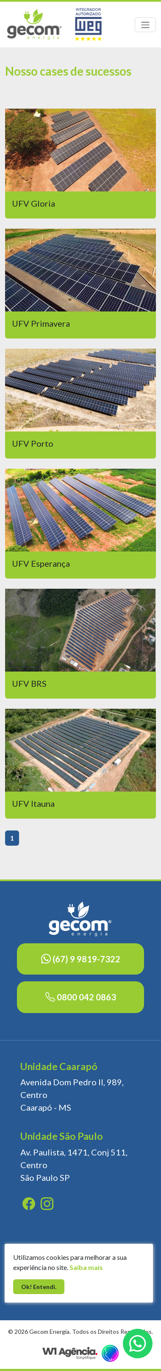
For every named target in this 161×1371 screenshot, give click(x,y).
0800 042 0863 (80, 996)
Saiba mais (86, 1267)
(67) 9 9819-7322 (80, 958)
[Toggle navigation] (145, 24)
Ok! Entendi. (38, 1286)
